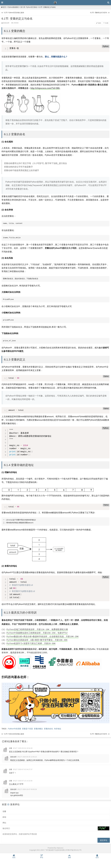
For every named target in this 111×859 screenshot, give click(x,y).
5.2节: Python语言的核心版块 (14, 13)
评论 (42, 856)
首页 (3, 7)
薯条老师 (13, 757)
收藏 (105, 23)
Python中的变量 (14, 729)
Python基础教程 (13, 7)
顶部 (69, 856)
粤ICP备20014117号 (74, 850)
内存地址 (57, 729)
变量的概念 (38, 729)
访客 (10, 748)
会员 (97, 856)
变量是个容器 (27, 729)
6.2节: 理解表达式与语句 (98, 13)
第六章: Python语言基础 (28, 7)
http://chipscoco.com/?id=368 (44, 88)
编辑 (98, 23)
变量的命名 (48, 729)
